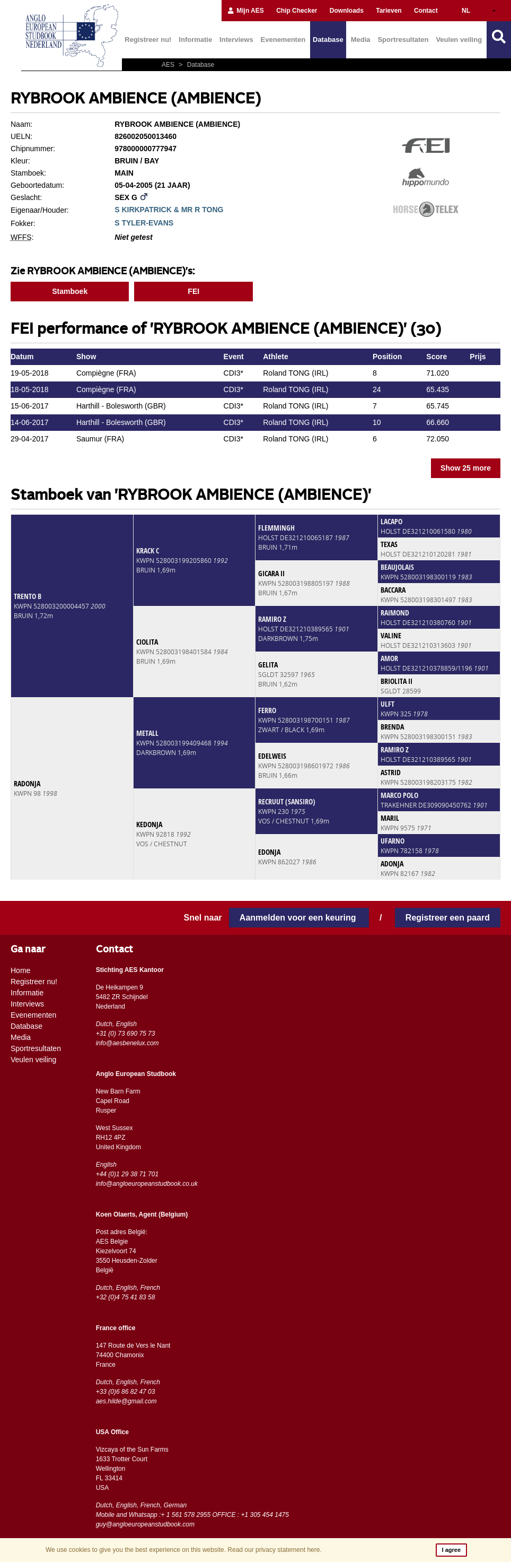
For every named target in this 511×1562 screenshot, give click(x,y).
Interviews (236, 40)
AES (169, 64)
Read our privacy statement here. (274, 1550)
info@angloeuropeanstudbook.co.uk (147, 1183)
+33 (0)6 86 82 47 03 (125, 1391)
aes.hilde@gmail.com (126, 1401)
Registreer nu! (148, 40)
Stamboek (69, 291)
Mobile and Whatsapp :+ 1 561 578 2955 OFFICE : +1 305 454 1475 (192, 1514)
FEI (193, 291)
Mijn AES (245, 10)
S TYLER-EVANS (143, 223)
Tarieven (388, 10)
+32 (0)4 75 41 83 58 (125, 1297)
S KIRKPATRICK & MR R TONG (168, 209)
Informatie (195, 40)
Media (361, 40)
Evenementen (283, 40)
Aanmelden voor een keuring (299, 917)
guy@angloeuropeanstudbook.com (145, 1524)
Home (20, 970)
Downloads (347, 10)
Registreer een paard (448, 917)
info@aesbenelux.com (127, 1043)
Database (328, 40)
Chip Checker (296, 10)
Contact (426, 10)
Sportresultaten (402, 40)
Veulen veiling (459, 40)
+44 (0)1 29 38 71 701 (127, 1174)
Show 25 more (465, 468)
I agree (451, 1550)
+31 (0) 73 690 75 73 (125, 1033)
